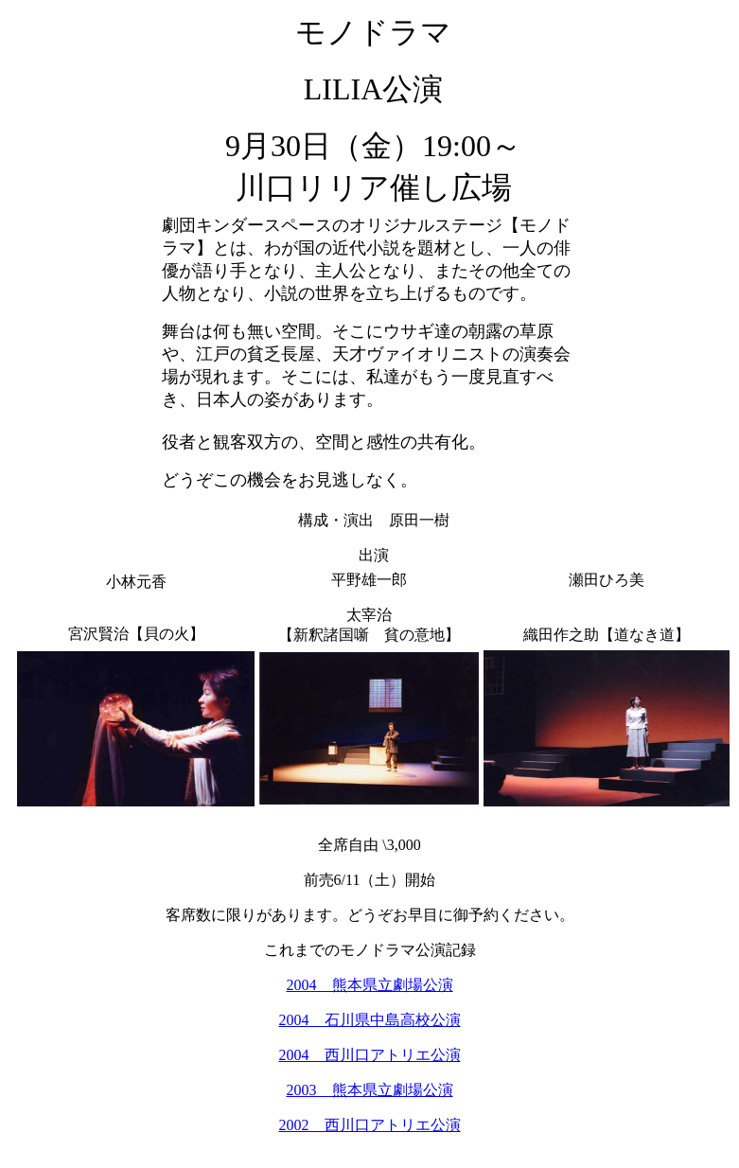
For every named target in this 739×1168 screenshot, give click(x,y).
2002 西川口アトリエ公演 (370, 1125)
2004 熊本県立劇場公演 (370, 985)
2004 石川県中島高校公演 (370, 1020)
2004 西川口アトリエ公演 (370, 1055)
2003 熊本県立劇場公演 (370, 1090)
